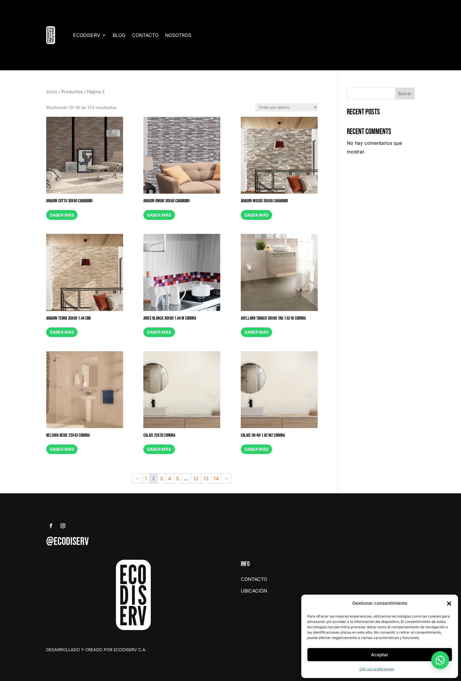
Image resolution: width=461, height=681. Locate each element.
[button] (449, 604)
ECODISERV (86, 35)
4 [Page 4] (169, 478)
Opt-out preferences (376, 669)
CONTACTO (145, 35)
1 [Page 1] (146, 478)
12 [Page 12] (195, 478)
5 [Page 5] (177, 478)
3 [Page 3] (161, 478)
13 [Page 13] (206, 478)
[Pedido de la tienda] (286, 107)
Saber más (62, 214)
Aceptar (379, 654)
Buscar (405, 93)
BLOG (119, 35)
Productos (72, 91)
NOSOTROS (178, 35)
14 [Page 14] (216, 478)
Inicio (52, 91)
